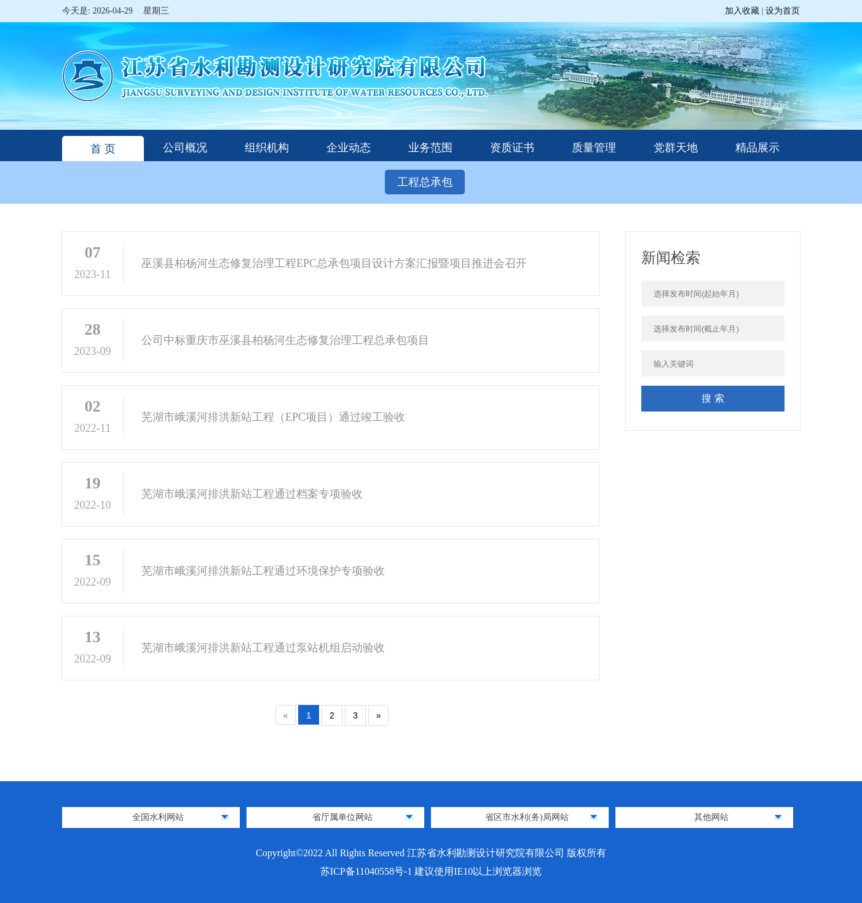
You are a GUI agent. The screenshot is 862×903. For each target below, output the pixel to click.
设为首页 (782, 10)
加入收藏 (743, 10)
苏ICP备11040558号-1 (367, 871)
